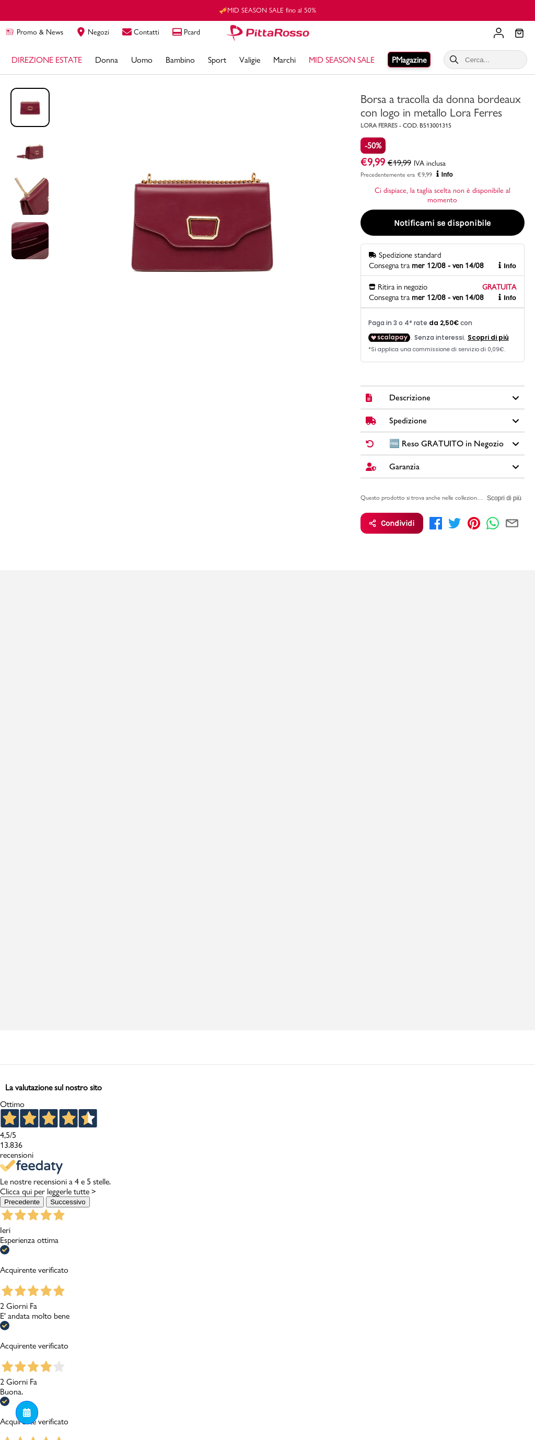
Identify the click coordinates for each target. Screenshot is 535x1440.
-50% (373, 146)
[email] (512, 523)
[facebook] (435, 523)
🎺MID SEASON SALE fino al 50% (267, 10)
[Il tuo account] (498, 32)
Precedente (22, 1202)
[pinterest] (474, 523)
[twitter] (454, 523)
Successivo (67, 1202)
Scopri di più (504, 498)
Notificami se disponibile (442, 223)
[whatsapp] (492, 523)
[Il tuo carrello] (519, 34)
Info (444, 174)
